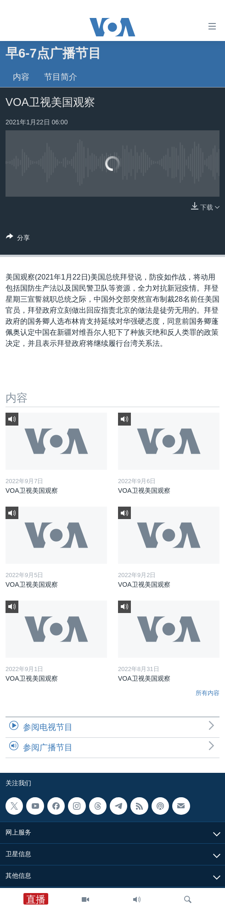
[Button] (18, 239)
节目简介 (60, 77)
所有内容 (207, 692)
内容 (21, 77)
